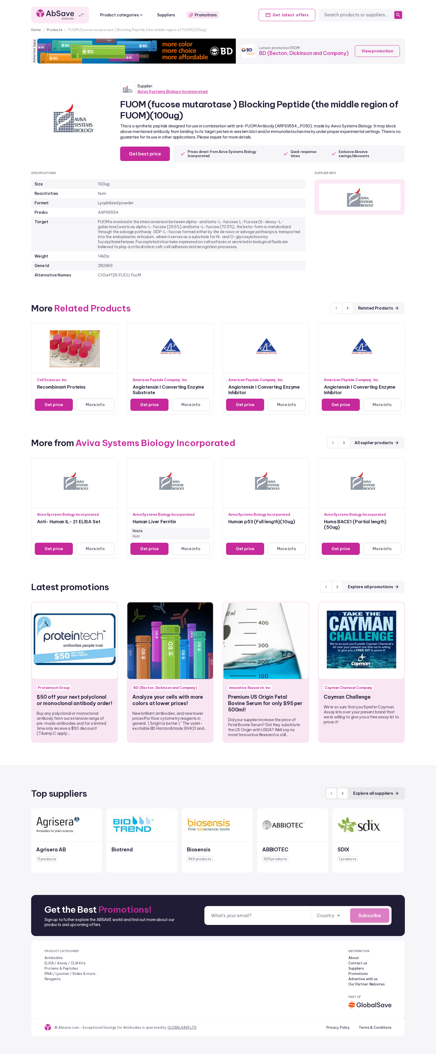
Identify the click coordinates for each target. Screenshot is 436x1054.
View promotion (377, 51)
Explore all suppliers (376, 793)
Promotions (203, 14)
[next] (348, 308)
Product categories (122, 14)
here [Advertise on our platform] (34, 43)
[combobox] (358, 15)
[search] (398, 15)
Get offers (287, 15)
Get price (53, 404)
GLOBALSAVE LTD (182, 1027)
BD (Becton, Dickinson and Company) (303, 53)
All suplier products (377, 442)
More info (95, 404)
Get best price (145, 154)
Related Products (378, 308)
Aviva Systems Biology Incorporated (172, 91)
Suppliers (166, 14)
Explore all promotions (373, 586)
